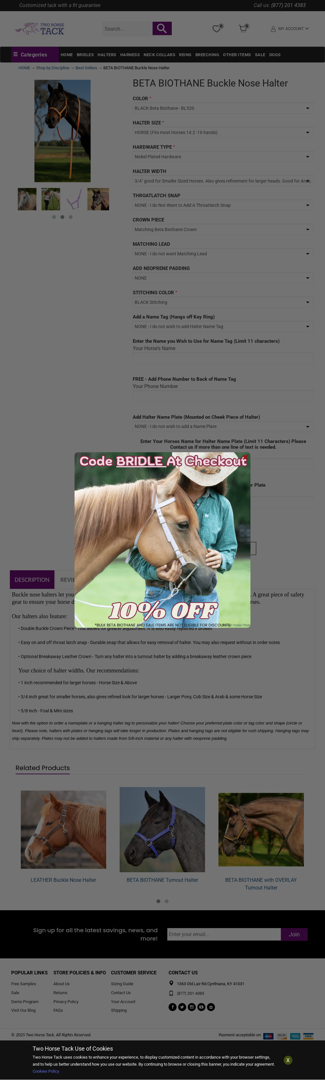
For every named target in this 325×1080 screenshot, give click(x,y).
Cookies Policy (46, 1071)
